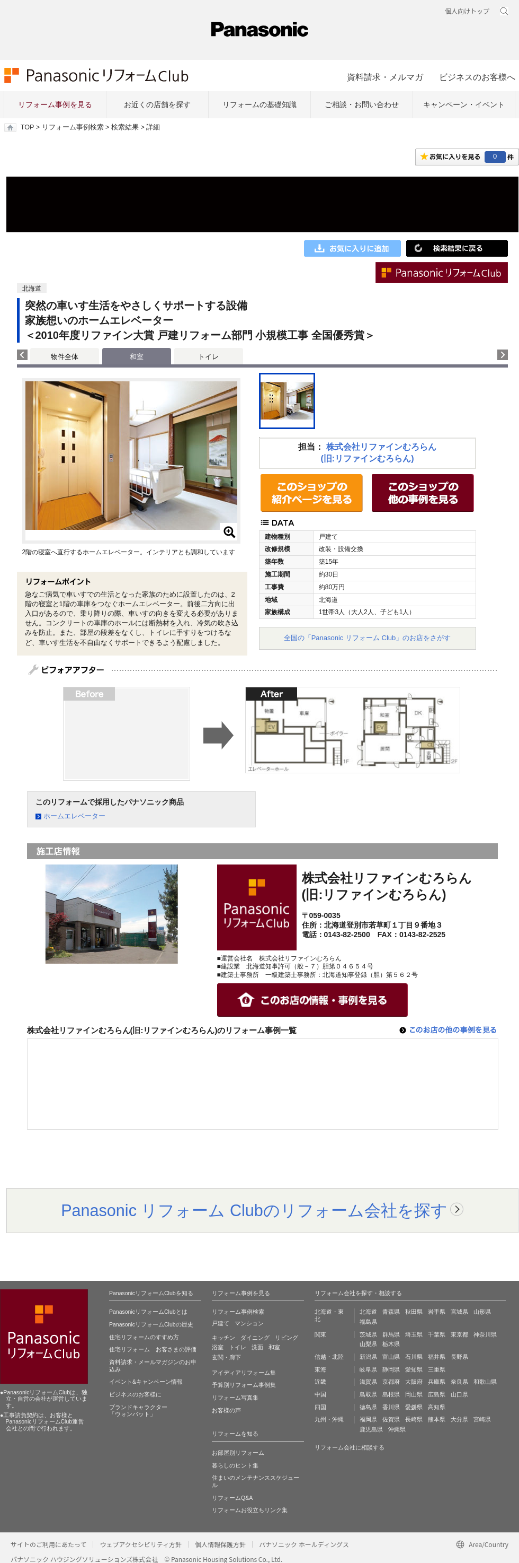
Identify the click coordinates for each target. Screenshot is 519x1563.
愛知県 (414, 1369)
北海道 (368, 1311)
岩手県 (436, 1311)
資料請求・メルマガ (385, 77)
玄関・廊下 (226, 1357)
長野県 (459, 1357)
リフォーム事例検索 (73, 127)
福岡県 (368, 1419)
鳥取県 (368, 1394)
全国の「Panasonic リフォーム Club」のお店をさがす (367, 638)
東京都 (459, 1334)
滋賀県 (368, 1381)
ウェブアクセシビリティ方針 (141, 1544)
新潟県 (368, 1357)
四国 (320, 1407)
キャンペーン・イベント (464, 104)
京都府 (391, 1381)
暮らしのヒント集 (235, 1465)
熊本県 (436, 1419)
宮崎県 (482, 1419)
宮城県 (459, 1311)
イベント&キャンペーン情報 (146, 1381)
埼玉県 (414, 1334)
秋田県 (414, 1311)
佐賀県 (391, 1419)
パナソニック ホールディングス (304, 1544)
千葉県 (436, 1334)
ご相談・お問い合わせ (362, 104)
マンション (249, 1323)
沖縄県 (397, 1429)
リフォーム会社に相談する (349, 1447)
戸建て (220, 1323)
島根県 (391, 1394)
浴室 (217, 1347)
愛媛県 (414, 1407)
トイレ (208, 357)
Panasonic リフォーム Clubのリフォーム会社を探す (254, 1210)
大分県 (459, 1419)
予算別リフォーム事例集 (244, 1385)
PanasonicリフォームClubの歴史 (151, 1324)
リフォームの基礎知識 (259, 104)
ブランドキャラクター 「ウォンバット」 (138, 1411)
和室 (274, 1347)
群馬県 (391, 1334)
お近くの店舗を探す (157, 104)
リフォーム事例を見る (55, 104)
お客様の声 (226, 1410)
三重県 (436, 1369)
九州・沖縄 (329, 1419)
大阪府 (414, 1381)
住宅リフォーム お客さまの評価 (152, 1349)
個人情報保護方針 (220, 1544)
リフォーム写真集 (235, 1397)
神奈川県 (485, 1334)
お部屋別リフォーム (238, 1453)
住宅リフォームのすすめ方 (144, 1337)
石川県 (414, 1357)
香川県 (391, 1407)
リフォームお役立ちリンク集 (250, 1510)
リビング (286, 1337)
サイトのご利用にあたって (48, 1544)
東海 (320, 1369)
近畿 (320, 1381)
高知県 (436, 1407)
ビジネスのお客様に (135, 1394)
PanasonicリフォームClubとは (148, 1311)
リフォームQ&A (232, 1498)
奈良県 (459, 1381)
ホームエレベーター (74, 816)
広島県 (436, 1394)
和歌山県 (485, 1381)
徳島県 (368, 1407)
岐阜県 (368, 1369)
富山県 (391, 1357)
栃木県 (391, 1344)
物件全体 (64, 357)
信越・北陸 (329, 1357)
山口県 (459, 1394)
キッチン (223, 1337)
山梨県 (368, 1344)
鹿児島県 (371, 1429)
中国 (320, 1394)
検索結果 (125, 127)
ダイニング (255, 1337)
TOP (27, 127)
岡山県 (414, 1394)
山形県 (482, 1311)
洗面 (257, 1347)
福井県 (436, 1357)
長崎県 (414, 1419)
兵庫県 (436, 1381)
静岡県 (391, 1369)
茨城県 (368, 1334)
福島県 (368, 1321)
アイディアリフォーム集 (244, 1372)
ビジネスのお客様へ (477, 77)
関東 (320, 1334)
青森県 (391, 1311)
